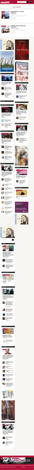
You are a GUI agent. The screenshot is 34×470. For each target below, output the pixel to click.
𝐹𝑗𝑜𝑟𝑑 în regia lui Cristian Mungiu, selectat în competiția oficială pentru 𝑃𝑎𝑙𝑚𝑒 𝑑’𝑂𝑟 (7, 83)
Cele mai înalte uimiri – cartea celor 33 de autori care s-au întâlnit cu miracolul (8, 197)
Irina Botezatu (7, 320)
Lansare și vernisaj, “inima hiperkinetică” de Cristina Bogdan (9, 438)
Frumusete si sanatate (19, 170)
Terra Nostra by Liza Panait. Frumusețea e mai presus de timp (22, 118)
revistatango (6, 90)
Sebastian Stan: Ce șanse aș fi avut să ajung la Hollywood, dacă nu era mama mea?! (9, 310)
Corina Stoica (4, 359)
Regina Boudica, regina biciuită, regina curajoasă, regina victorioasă (23, 96)
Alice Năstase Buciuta (22, 98)
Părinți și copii (18, 126)
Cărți (2, 166)
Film (2, 76)
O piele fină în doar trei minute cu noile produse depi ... (18, 462)
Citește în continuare (13, 18)
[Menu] (31, 1)
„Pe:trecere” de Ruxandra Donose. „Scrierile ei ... (6, 462)
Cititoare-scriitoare (19, 190)
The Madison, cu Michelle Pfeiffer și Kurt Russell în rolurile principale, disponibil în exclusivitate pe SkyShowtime (8, 94)
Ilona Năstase (4, 299)
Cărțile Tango (18, 85)
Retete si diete (5, 329)
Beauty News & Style (4, 107)
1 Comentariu (10, 35)
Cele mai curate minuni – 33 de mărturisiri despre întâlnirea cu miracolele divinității (8, 212)
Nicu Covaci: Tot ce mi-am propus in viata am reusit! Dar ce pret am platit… (9, 379)
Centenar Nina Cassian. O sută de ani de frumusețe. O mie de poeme (8, 193)
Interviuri (4, 246)
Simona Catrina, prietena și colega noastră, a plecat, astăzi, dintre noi (10, 362)
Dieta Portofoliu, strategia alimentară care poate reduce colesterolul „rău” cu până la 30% (8, 336)
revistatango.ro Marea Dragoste (9, 315)
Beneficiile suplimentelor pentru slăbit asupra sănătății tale (9, 341)
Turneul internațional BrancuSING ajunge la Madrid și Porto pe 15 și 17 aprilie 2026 (8, 152)
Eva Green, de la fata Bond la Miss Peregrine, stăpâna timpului (9, 318)
